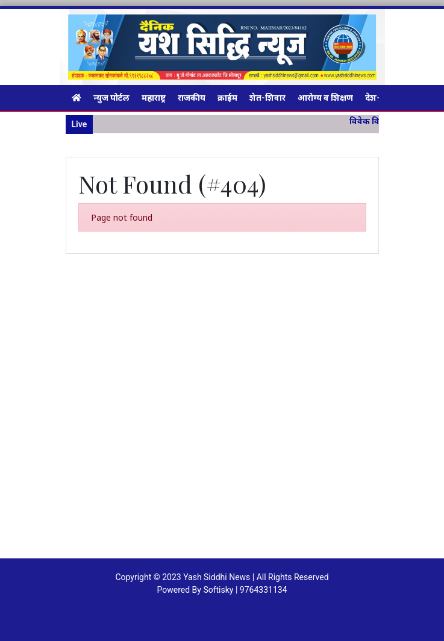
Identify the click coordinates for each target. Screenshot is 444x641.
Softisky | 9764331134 (245, 590)
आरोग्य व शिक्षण (326, 98)
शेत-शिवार (267, 98)
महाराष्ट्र (154, 98)
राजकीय (191, 98)
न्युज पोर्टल (111, 98)
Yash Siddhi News (216, 577)
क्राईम (227, 98)
